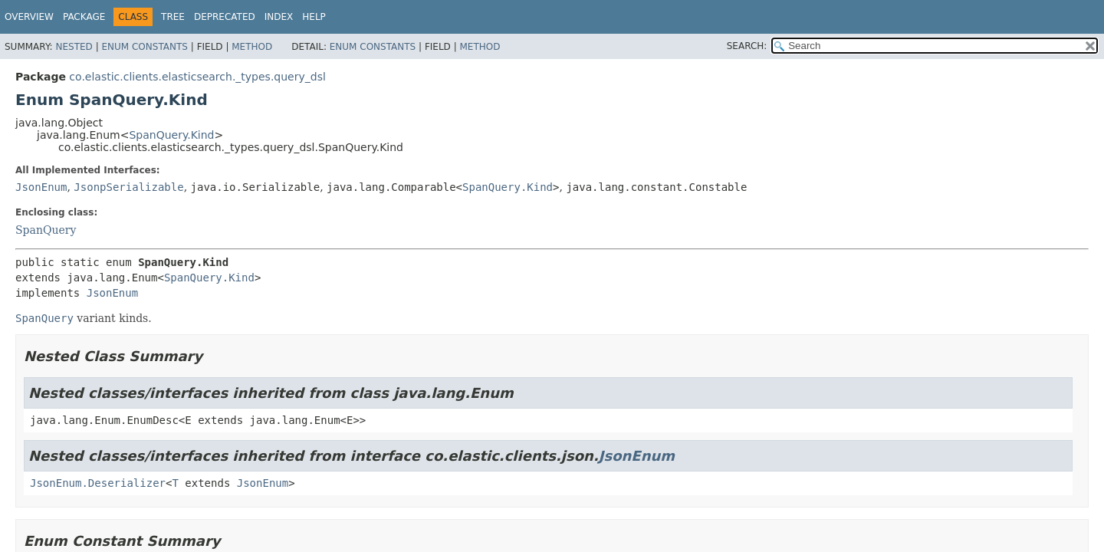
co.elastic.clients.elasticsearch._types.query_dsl (197, 77)
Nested (73, 46)
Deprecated (224, 17)
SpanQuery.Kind (171, 135)
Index (279, 17)
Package (84, 17)
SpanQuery (45, 230)
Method (252, 46)
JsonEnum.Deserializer (98, 483)
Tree (173, 17)
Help (314, 17)
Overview (29, 17)
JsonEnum (41, 187)
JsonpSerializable (128, 187)
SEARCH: (747, 46)
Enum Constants (144, 46)
